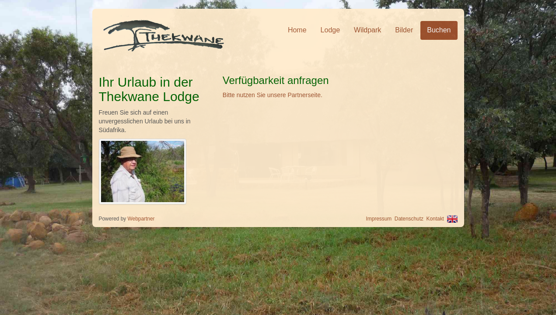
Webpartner (141, 219)
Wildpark (367, 30)
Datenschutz (409, 219)
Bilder (404, 30)
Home (297, 30)
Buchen (439, 30)
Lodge (330, 30)
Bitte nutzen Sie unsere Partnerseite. (272, 94)
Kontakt (435, 219)
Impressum (379, 219)
